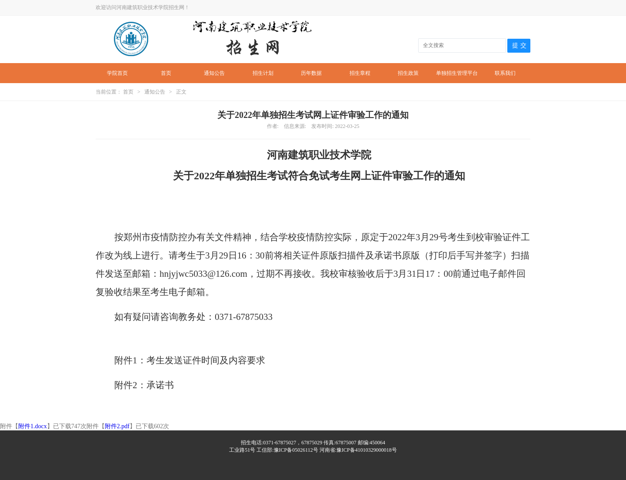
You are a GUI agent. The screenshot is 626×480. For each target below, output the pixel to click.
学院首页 (117, 73)
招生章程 (360, 73)
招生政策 (408, 73)
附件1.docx (32, 426)
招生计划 (263, 73)
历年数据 (311, 73)
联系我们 (505, 73)
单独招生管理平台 (457, 73)
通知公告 (214, 73)
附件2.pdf (117, 426)
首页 (166, 73)
